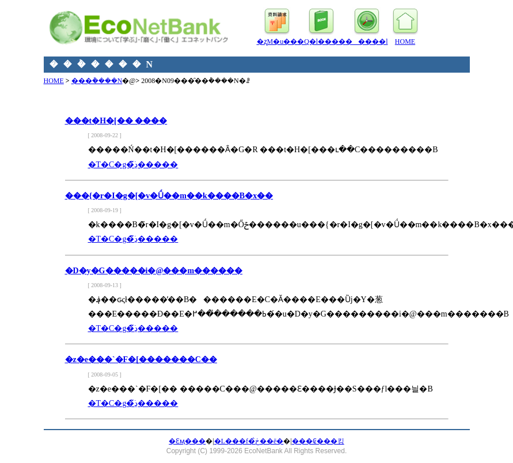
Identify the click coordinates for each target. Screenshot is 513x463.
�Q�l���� (321, 41)
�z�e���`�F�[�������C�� (141, 359)
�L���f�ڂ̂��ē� (249, 441)
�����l (366, 41)
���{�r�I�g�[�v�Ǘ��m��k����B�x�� (169, 195)
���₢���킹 (318, 441)
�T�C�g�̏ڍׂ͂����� (133, 164)
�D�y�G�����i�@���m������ (154, 270)
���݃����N (97, 81)
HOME (405, 41)
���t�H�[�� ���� (116, 120)
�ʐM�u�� (277, 41)
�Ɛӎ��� (187, 441)
